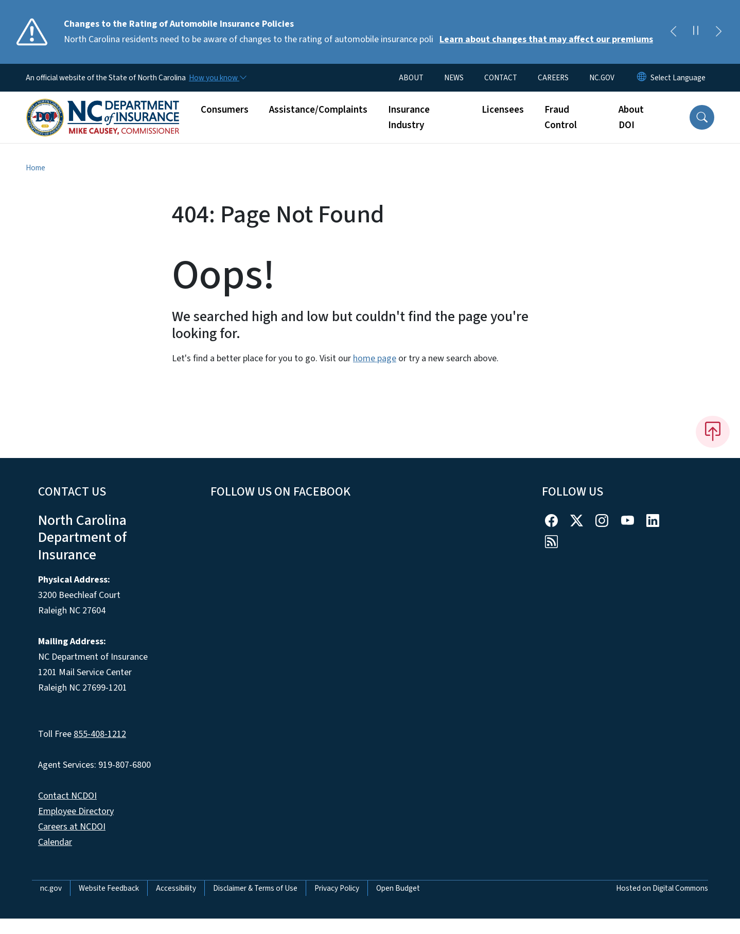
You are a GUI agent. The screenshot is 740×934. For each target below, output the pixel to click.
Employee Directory (76, 811)
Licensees (503, 109)
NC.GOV (601, 77)
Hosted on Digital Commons (662, 888)
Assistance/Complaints (318, 109)
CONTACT (500, 77)
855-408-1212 (100, 734)
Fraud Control (560, 117)
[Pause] (695, 32)
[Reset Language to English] (641, 77)
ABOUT (411, 77)
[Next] (718, 32)
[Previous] (673, 32)
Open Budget (398, 888)
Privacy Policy (336, 888)
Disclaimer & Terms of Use (255, 888)
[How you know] (217, 77)
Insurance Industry (409, 117)
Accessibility (176, 888)
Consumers (225, 109)
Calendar (55, 842)
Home (35, 167)
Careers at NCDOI (71, 826)
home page (374, 358)
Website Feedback (109, 888)
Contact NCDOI (67, 795)
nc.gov (51, 888)
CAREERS (553, 77)
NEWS (454, 77)
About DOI (631, 117)
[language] (678, 77)
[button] (702, 117)
